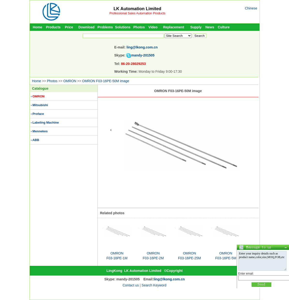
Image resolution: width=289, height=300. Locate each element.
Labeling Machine (45, 122)
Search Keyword (153, 285)
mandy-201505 (143, 55)
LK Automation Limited (137, 8)
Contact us (131, 285)
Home (37, 27)
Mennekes (40, 131)
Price (69, 27)
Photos (139, 27)
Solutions (123, 27)
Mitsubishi (40, 105)
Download (86, 27)
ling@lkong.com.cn (142, 47)
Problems (105, 27)
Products (53, 27)
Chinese (251, 8)
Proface (38, 114)
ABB (35, 140)
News (209, 27)
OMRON (69, 81)
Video (153, 27)
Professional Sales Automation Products (137, 13)
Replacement (173, 27)
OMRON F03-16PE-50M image (105, 81)
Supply (196, 27)
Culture (224, 27)
